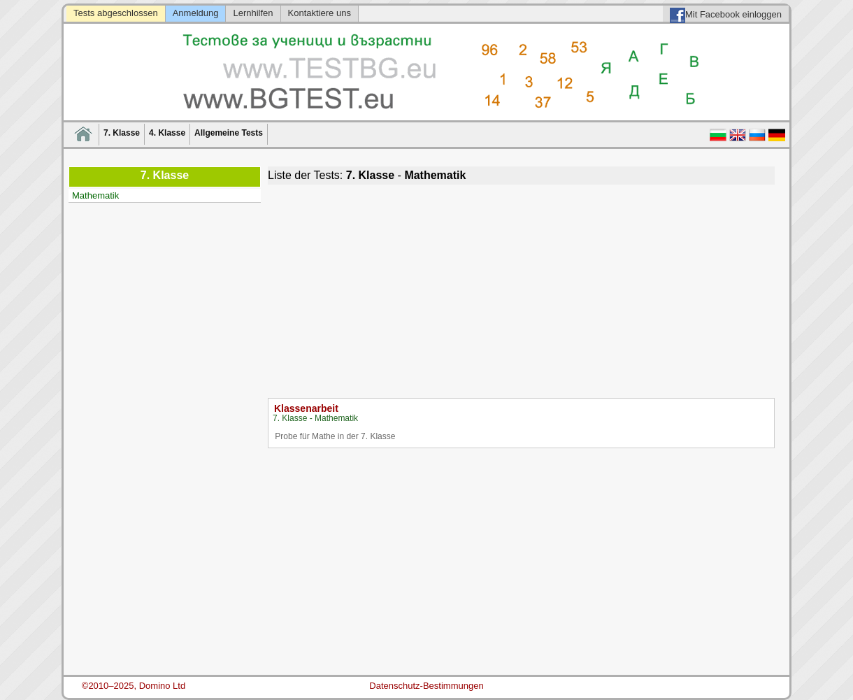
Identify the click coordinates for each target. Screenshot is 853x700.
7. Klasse (121, 133)
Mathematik (95, 195)
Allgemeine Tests (228, 133)
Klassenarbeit (306, 408)
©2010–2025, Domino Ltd (133, 685)
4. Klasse (167, 133)
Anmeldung (196, 13)
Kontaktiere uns (319, 13)
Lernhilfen (253, 13)
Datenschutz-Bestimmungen (426, 685)
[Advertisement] (521, 289)
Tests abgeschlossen (115, 13)
